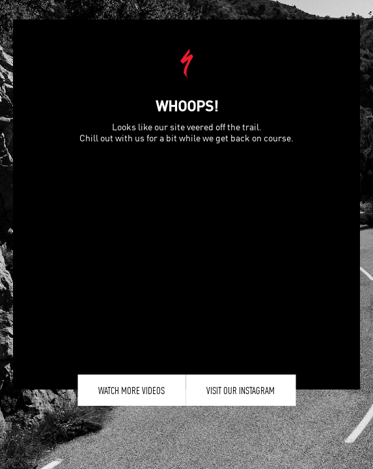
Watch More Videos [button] (131, 390)
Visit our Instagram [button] (240, 390)
